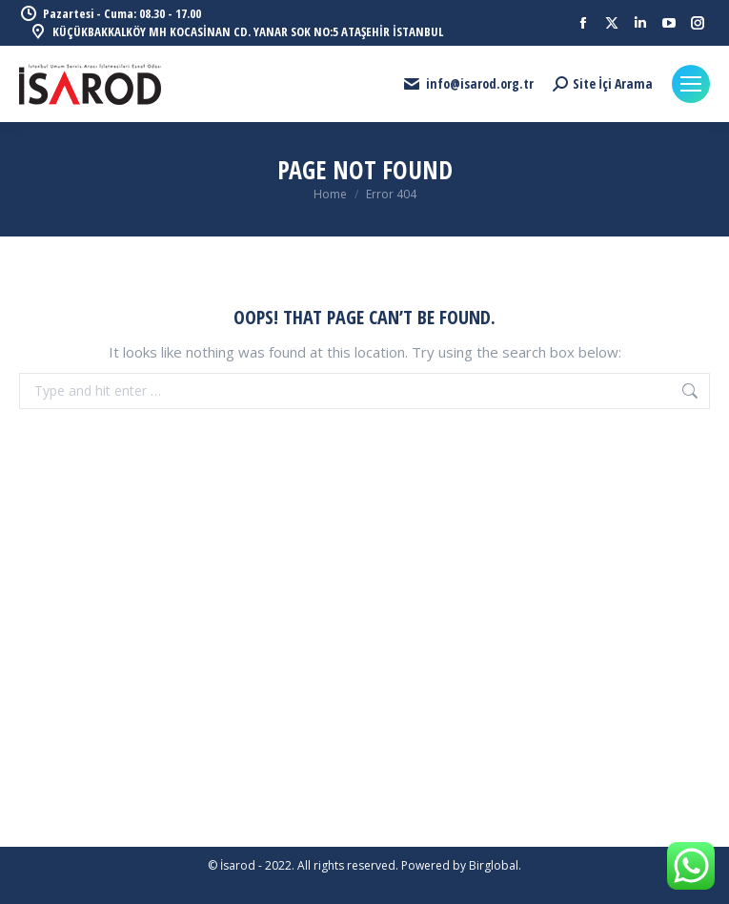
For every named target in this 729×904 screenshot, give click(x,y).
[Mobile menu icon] (691, 84)
